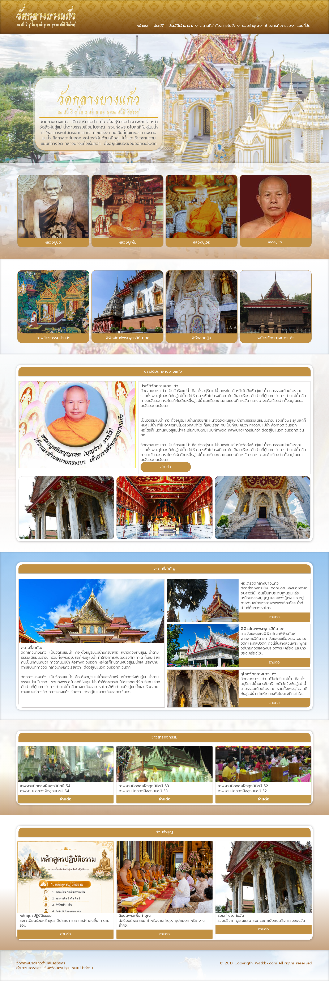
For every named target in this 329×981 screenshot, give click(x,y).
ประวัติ (159, 25)
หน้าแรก (143, 25)
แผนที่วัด (304, 25)
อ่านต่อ (165, 467)
